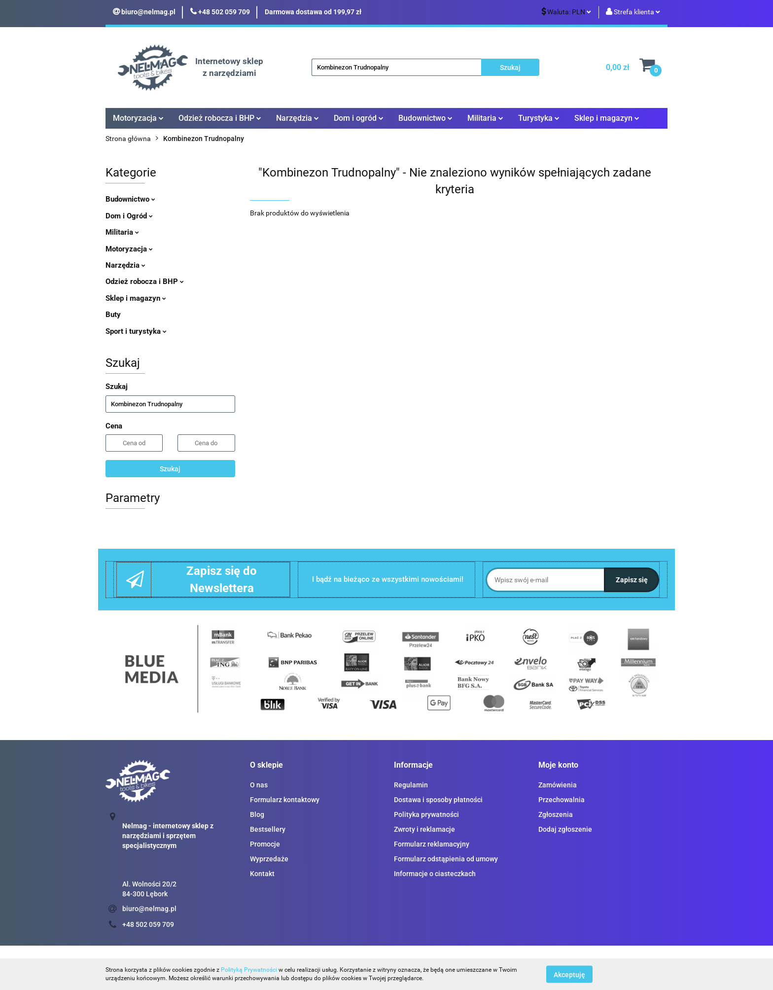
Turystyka (539, 118)
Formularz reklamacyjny (431, 844)
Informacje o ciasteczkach (435, 874)
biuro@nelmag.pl (149, 909)
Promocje (265, 844)
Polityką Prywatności (249, 969)
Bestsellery (267, 829)
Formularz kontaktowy (284, 800)
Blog (257, 814)
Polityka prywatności (426, 814)
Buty (113, 314)
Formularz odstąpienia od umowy (446, 859)
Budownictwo (425, 118)
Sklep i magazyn (606, 118)
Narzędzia (297, 118)
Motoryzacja (138, 118)
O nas (259, 785)
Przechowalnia (561, 800)
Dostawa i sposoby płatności (438, 800)
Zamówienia (557, 785)
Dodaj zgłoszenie (565, 829)
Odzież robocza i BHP (219, 118)
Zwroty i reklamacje (424, 829)
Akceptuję (569, 974)
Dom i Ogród (129, 216)
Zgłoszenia (555, 814)
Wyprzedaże (269, 859)
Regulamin (411, 785)
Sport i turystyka (136, 331)
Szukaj (170, 469)
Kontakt (262, 874)
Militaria (485, 118)
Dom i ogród (359, 118)
